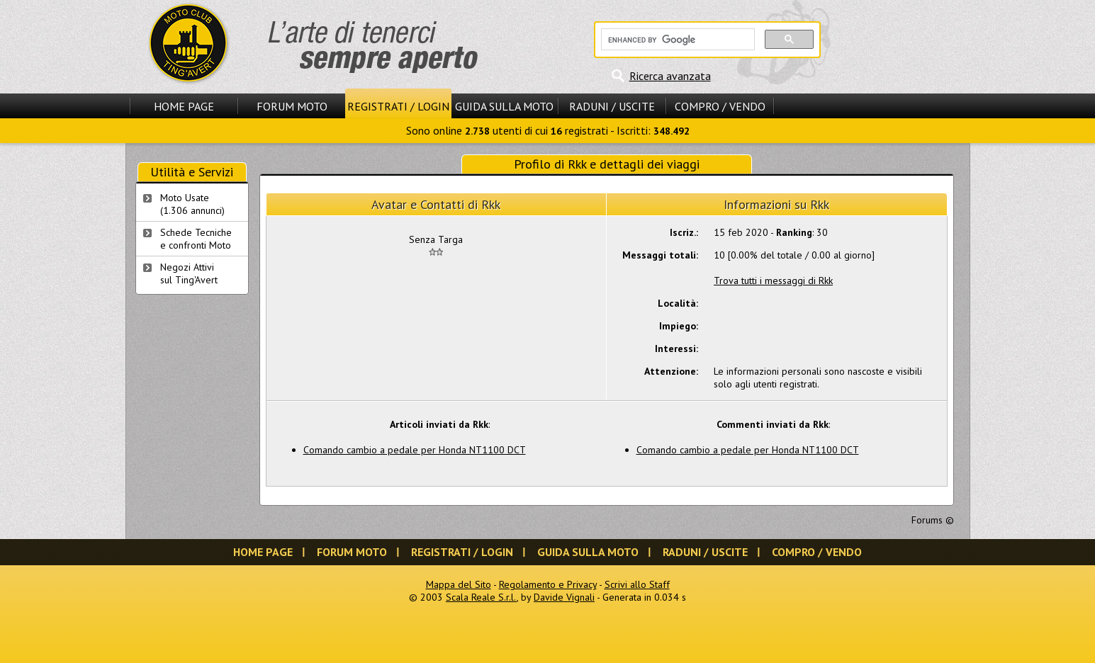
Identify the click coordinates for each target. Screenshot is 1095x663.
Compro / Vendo (720, 106)
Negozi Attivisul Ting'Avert (189, 273)
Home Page (184, 106)
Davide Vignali (564, 597)
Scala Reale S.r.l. (481, 597)
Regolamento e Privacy (548, 584)
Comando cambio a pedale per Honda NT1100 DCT (414, 449)
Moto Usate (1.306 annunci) (192, 204)
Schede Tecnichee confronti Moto (196, 238)
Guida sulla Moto (504, 106)
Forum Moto (292, 106)
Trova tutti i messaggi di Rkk (773, 280)
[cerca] (676, 40)
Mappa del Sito (458, 584)
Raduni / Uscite (612, 106)
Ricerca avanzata (670, 76)
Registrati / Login (398, 106)
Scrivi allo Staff (637, 584)
